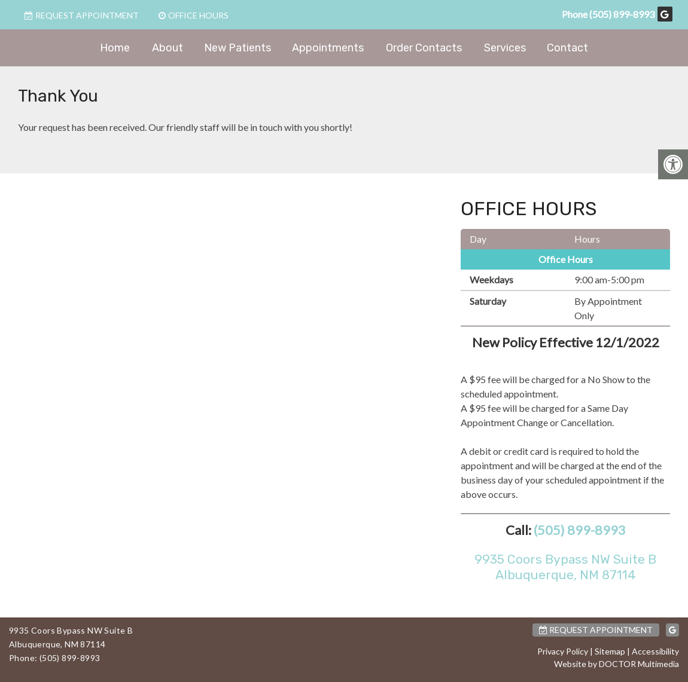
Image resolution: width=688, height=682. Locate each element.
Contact (567, 47)
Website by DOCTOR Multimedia (616, 664)
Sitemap (610, 651)
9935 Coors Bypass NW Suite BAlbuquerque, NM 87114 (565, 567)
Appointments (328, 47)
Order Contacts (424, 47)
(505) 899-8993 (621, 14)
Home (115, 47)
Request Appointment (82, 15)
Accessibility (655, 651)
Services (505, 47)
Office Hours (194, 15)
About (167, 47)
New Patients (237, 47)
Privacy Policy (562, 651)
